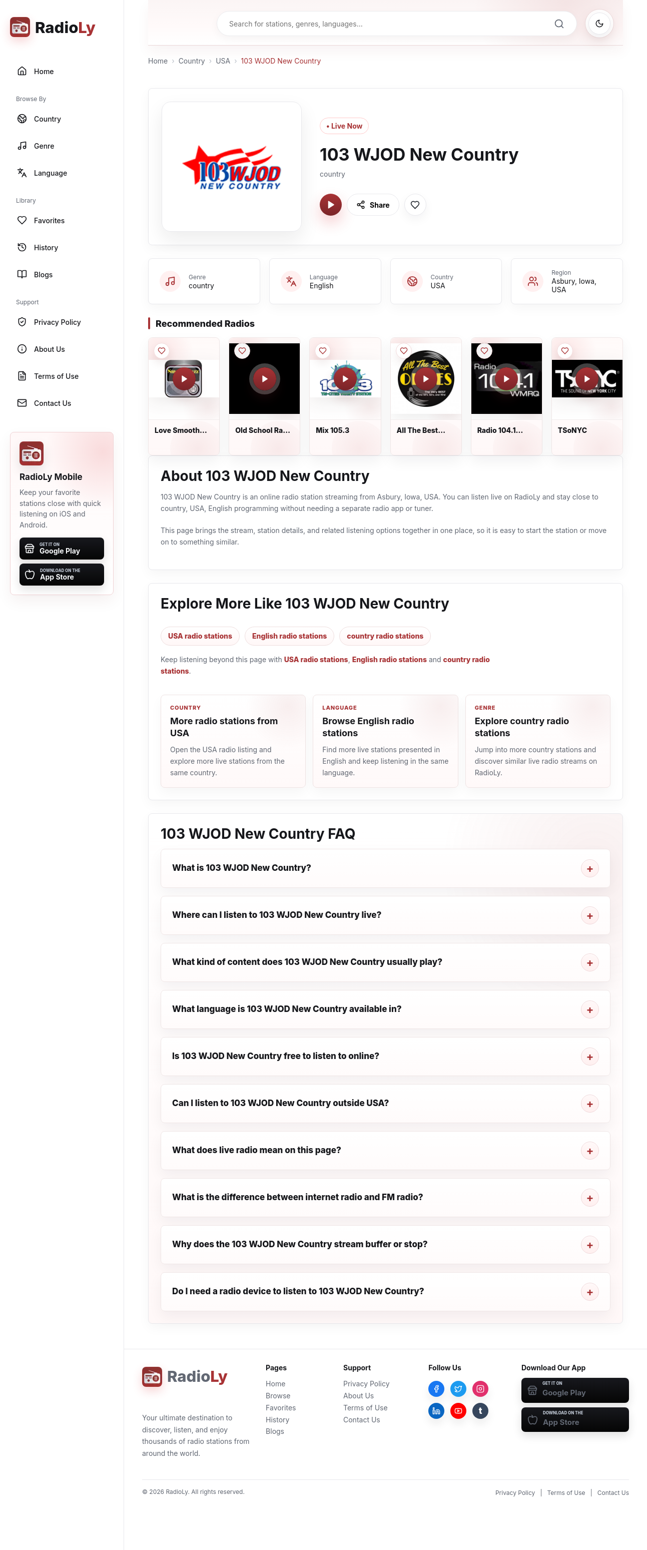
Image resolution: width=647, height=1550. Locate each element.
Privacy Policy (366, 1383)
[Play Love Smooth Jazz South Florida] (184, 378)
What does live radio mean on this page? (256, 1150)
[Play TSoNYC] (586, 378)
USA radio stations (200, 636)
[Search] (558, 23)
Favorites (281, 1407)
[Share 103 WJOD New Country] (373, 205)
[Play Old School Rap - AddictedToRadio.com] (264, 378)
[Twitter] (458, 1389)
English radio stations (289, 636)
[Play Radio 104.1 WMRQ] (506, 378)
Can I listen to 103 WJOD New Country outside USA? (280, 1103)
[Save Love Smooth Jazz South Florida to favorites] (162, 351)
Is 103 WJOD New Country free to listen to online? (275, 1056)
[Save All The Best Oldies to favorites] (404, 351)
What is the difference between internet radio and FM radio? (297, 1197)
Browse (278, 1395)
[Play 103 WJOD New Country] (331, 205)
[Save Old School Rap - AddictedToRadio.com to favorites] (242, 351)
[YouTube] (458, 1411)
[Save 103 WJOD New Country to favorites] (415, 205)
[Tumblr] (480, 1411)
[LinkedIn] (436, 1411)
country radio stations (385, 636)
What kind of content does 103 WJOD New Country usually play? (307, 962)
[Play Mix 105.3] (345, 378)
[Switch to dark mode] (599, 24)
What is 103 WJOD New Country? (241, 868)
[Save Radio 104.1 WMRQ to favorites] (484, 351)
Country (192, 61)
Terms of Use (365, 1407)
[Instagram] (480, 1389)
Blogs (275, 1431)
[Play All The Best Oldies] (425, 378)
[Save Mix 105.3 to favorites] (323, 351)
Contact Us (361, 1419)
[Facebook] (436, 1389)
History (277, 1419)
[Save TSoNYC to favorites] (565, 351)
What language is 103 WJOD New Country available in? (287, 1009)
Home (158, 61)
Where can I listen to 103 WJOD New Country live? (276, 915)
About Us (358, 1395)
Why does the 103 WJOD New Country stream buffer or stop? (300, 1244)
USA (223, 61)
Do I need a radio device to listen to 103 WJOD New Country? (298, 1291)
